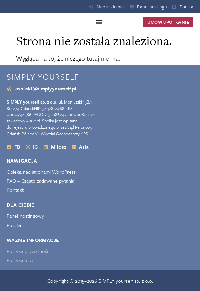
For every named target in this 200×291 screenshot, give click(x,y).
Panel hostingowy (25, 216)
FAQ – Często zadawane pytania (40, 180)
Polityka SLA (20, 260)
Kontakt (15, 189)
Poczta (14, 225)
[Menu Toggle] (99, 22)
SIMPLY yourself (43, 76)
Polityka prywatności (28, 251)
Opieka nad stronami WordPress (41, 171)
